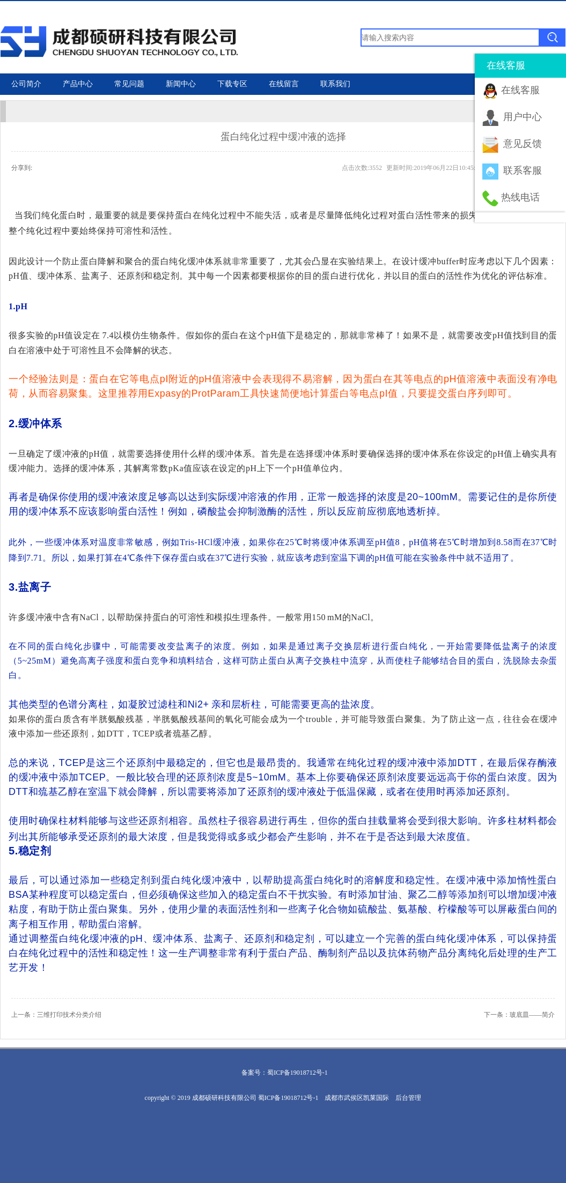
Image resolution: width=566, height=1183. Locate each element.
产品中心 (78, 84)
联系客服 (522, 170)
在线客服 (520, 90)
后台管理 (408, 1098)
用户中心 (522, 116)
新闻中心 (181, 84)
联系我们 (335, 84)
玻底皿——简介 (532, 1014)
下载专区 (232, 84)
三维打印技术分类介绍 (69, 1014)
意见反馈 (522, 143)
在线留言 (284, 84)
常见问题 (129, 84)
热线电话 (520, 197)
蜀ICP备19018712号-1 (297, 1072)
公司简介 (26, 84)
